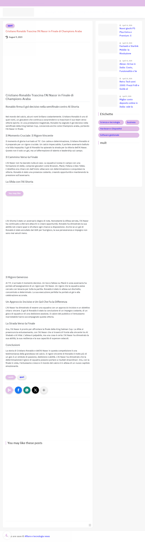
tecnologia (50, 12)
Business (132, 12)
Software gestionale (109, 135)
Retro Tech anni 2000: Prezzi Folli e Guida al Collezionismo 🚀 (129, 85)
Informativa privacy (35, 3)
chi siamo (19, 3)
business (131, 122)
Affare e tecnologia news (37, 536)
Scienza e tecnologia (110, 122)
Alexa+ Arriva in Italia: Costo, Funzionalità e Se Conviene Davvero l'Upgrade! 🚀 (129, 67)
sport (10, 25)
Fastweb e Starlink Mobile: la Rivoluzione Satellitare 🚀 (129, 50)
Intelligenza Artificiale (89, 12)
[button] (18, 390)
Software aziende (67, 12)
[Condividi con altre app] (43, 390)
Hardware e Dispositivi (113, 12)
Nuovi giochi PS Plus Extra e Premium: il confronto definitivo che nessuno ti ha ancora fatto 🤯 (128, 32)
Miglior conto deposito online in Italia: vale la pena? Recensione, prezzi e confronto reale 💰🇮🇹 (129, 103)
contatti (7, 3)
